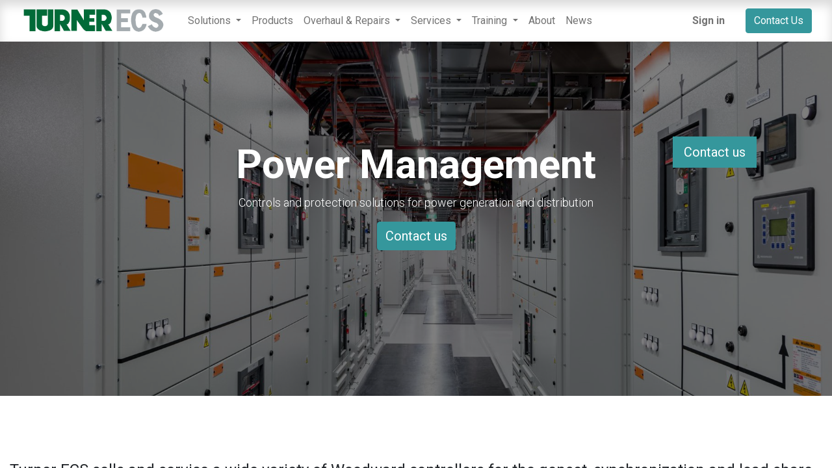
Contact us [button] (715, 152)
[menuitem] (272, 21)
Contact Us (778, 20)
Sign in (708, 20)
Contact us (416, 236)
